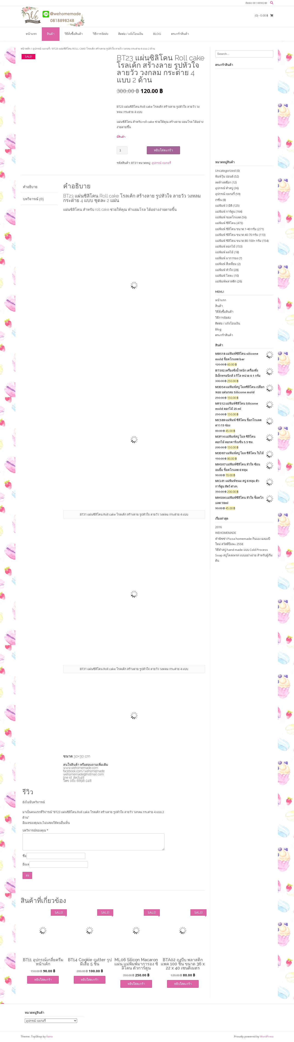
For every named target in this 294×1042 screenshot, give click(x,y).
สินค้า (50, 34)
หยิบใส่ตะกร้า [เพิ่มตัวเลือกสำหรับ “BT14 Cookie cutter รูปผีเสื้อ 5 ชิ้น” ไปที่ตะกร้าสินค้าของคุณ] (89, 979)
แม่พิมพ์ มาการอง (226, 258)
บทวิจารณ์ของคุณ (35, 830)
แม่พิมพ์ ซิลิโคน (225, 223)
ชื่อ (24, 856)
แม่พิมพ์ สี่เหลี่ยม (226, 264)
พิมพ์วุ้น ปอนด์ (224, 176)
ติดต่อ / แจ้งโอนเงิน (130, 34)
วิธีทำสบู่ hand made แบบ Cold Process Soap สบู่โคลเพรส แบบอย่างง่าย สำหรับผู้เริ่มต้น (244, 555)
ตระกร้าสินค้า (180, 34)
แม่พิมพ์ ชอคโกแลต (228, 217)
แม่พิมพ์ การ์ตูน (225, 211)
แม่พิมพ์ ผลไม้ (224, 252)
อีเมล (26, 864)
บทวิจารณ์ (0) (33, 199)
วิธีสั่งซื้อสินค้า (74, 34)
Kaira (49, 1036)
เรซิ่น (218, 200)
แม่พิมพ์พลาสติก (225, 281)
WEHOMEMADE (225, 533)
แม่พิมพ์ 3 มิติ (223, 205)
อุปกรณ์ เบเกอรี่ (41, 48)
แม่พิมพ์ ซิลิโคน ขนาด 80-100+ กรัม (238, 241)
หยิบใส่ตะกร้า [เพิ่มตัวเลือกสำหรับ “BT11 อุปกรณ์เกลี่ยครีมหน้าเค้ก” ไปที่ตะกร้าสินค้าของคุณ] (43, 979)
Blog (157, 34)
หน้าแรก (31, 34)
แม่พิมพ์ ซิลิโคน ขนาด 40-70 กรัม (236, 235)
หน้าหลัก (25, 48)
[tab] (39, 187)
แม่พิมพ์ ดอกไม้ (225, 246)
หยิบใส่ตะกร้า (163, 150)
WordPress (266, 1036)
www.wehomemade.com (80, 768)
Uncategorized (225, 171)
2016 (218, 527)
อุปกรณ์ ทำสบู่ (224, 188)
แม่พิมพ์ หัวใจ (224, 270)
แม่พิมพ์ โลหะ (224, 275)
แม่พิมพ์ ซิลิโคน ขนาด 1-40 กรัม (236, 229)
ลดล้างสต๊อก (223, 182)
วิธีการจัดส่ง (100, 34)
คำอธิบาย (30, 186)
